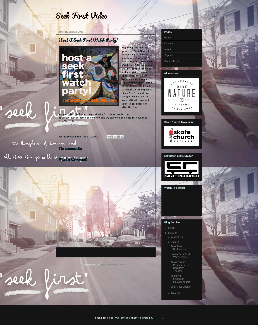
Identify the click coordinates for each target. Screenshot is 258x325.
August (175, 237)
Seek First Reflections (178, 248)
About (167, 49)
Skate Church (172, 61)
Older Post (146, 252)
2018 (171, 227)
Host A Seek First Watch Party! (180, 256)
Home (106, 252)
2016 (171, 233)
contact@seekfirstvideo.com (78, 117)
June (174, 242)
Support (168, 55)
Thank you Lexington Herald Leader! (180, 278)
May (173, 293)
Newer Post (66, 252)
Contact (168, 43)
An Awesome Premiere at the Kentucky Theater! (180, 266)
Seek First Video (81, 15)
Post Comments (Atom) (113, 264)
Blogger (158, 317)
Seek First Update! (181, 286)
